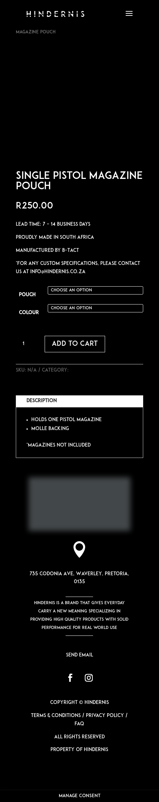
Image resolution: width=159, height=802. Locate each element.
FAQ (79, 724)
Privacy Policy (105, 715)
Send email (79, 655)
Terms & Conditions (56, 715)
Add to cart (75, 344)
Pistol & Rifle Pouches (98, 370)
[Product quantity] (26, 344)
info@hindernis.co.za (58, 272)
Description (41, 401)
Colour (29, 313)
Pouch (27, 295)
